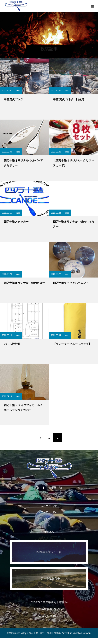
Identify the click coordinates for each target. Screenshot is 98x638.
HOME (49, 499)
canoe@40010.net (49, 616)
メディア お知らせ (49, 512)
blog (49, 525)
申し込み (49, 532)
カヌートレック (49, 505)
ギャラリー (49, 518)
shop (18, 91)
